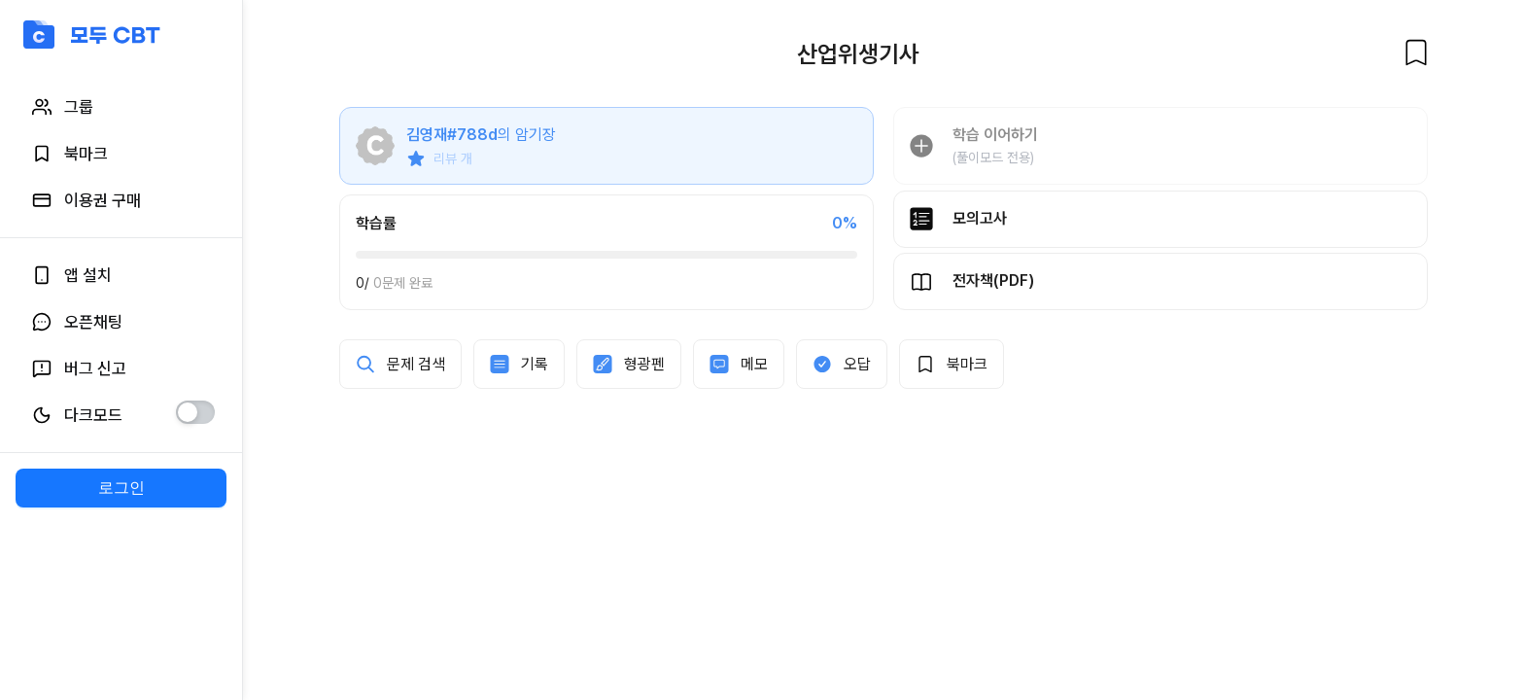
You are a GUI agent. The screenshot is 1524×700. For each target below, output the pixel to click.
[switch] (195, 412)
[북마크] (1416, 52)
